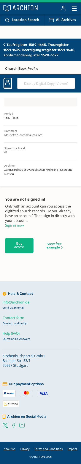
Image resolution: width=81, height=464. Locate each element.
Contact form (13, 317)
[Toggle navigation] (74, 8)
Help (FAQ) (11, 333)
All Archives (66, 19)
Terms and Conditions (48, 449)
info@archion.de (16, 302)
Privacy (25, 449)
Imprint (72, 449)
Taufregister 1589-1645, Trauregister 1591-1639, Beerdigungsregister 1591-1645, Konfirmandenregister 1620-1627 (39, 50)
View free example (54, 245)
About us (9, 449)
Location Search (25, 19)
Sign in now (14, 225)
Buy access (19, 245)
